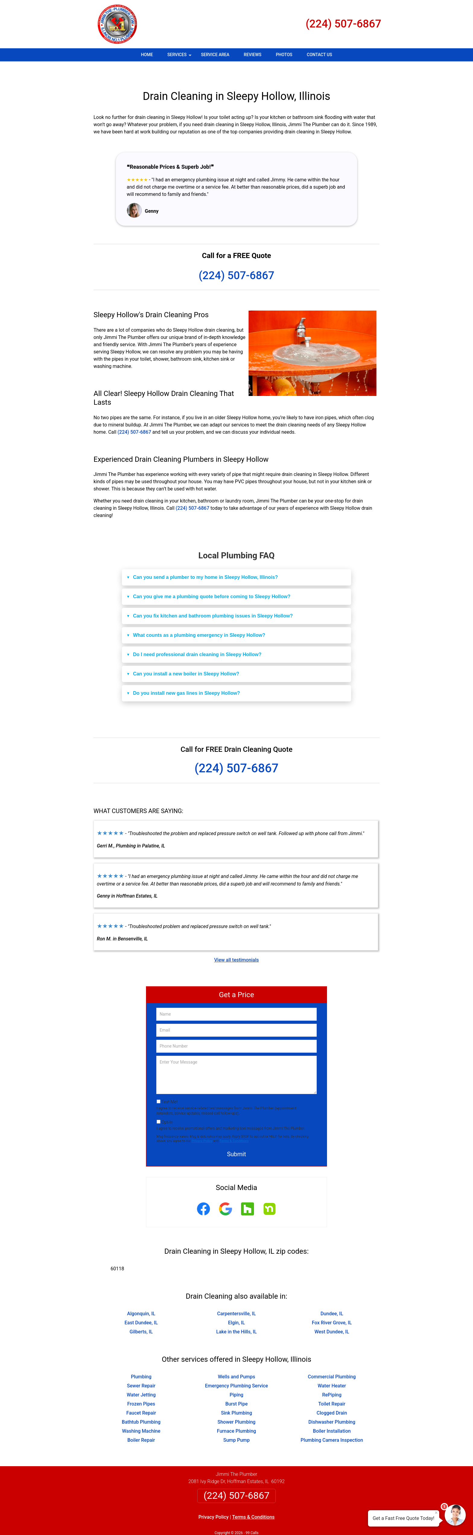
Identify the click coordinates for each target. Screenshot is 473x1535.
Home (147, 54)
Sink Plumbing (236, 1395)
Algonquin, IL (141, 1296)
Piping (236, 1377)
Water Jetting (141, 1377)
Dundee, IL (331, 1296)
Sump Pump (236, 1422)
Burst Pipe (236, 1386)
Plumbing (141, 1359)
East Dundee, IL (141, 1305)
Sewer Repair (141, 1368)
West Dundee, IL (331, 1314)
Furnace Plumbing (236, 1413)
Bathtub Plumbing (141, 1404)
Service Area (215, 54)
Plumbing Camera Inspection (332, 1422)
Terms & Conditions (234, 1123)
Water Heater (332, 1368)
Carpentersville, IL (236, 1296)
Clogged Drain (332, 1395)
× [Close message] (436, 1513)
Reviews (252, 54)
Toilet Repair (331, 1386)
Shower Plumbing (236, 1404)
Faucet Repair (141, 1395)
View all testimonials (236, 942)
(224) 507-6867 (343, 24)
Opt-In (167, 1104)
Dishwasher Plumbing (331, 1404)
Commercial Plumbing (332, 1359)
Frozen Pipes (141, 1386)
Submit (236, 1136)
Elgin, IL (236, 1305)
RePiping (331, 1377)
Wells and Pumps (236, 1359)
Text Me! (169, 1084)
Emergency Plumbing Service (236, 1368)
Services (180, 56)
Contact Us (319, 54)
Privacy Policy (202, 1123)
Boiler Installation (332, 1413)
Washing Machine (141, 1413)
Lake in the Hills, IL (236, 1314)
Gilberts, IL (141, 1314)
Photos (284, 54)
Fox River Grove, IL (332, 1305)
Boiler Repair (141, 1422)
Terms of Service (280, 1522)
